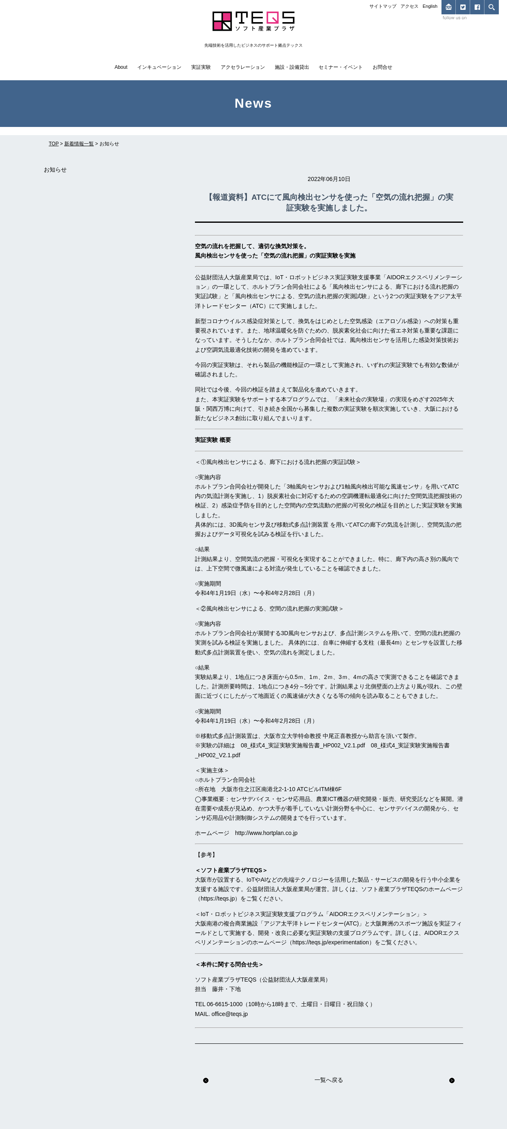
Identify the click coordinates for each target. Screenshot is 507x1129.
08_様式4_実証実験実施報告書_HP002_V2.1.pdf (303, 745)
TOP (54, 144)
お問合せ (382, 67)
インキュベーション (159, 67)
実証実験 (201, 67)
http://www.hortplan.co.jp (266, 833)
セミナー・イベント (341, 67)
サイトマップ (382, 6)
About (121, 67)
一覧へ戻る (329, 1080)
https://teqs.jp (218, 898)
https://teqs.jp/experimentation (330, 942)
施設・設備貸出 (292, 67)
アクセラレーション (243, 67)
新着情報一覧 (79, 144)
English (430, 6)
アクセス (410, 6)
